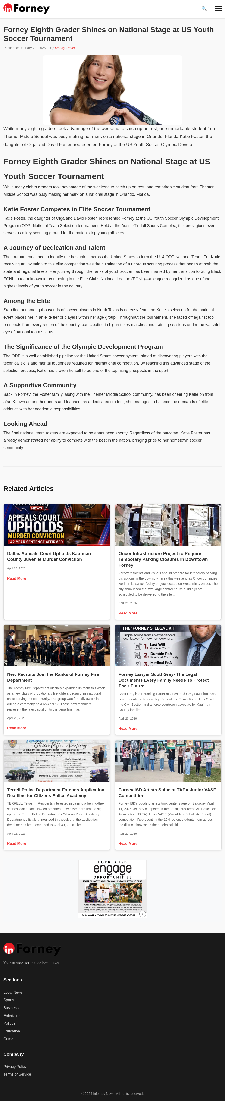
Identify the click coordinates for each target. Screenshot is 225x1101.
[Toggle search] (204, 8)
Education (11, 1031)
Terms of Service (17, 1074)
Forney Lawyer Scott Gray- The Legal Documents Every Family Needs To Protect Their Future (164, 680)
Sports (8, 1000)
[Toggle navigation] (218, 8)
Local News (13, 992)
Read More (16, 578)
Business (11, 1008)
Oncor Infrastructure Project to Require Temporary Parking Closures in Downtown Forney (163, 559)
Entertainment (15, 1016)
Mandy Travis (65, 48)
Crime (8, 1039)
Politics (9, 1023)
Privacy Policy (15, 1067)
